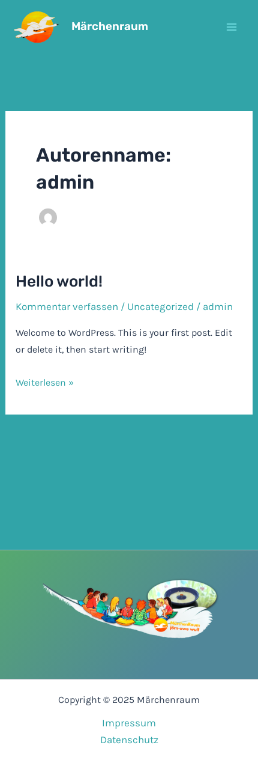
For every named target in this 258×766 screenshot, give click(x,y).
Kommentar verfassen (67, 306)
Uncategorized (160, 306)
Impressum (129, 723)
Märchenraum (109, 26)
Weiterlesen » (45, 382)
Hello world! (59, 281)
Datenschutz (129, 740)
